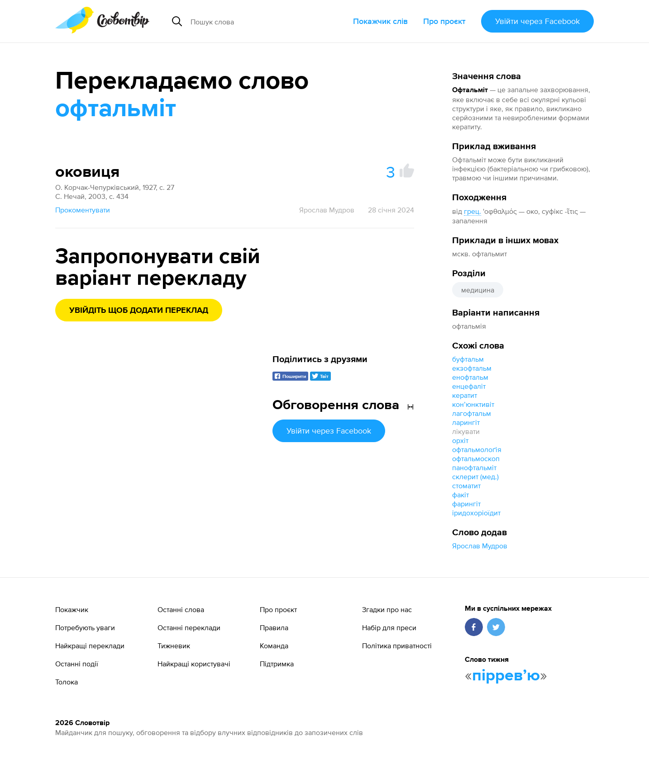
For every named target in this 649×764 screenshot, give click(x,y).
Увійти (537, 21)
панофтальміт (474, 467)
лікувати (466, 431)
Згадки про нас (387, 609)
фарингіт (466, 504)
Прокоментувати (82, 210)
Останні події (76, 664)
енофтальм (470, 377)
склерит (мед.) (475, 476)
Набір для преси (389, 627)
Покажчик (71, 609)
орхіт (460, 440)
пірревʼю (506, 676)
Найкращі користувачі (193, 664)
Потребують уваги (85, 627)
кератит (464, 395)
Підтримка (277, 664)
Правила (274, 627)
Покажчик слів (380, 21)
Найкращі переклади (89, 645)
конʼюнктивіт (473, 404)
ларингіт (466, 422)
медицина (477, 290)
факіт (460, 494)
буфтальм (468, 359)
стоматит (466, 485)
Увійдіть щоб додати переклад (138, 311)
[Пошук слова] (259, 21)
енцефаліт (469, 386)
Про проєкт (444, 21)
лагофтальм (471, 413)
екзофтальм (472, 368)
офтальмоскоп (476, 458)
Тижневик (173, 645)
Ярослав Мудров (479, 546)
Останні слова (180, 609)
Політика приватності (397, 645)
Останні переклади (188, 627)
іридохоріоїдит (476, 513)
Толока (66, 682)
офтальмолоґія (476, 449)
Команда (274, 645)
